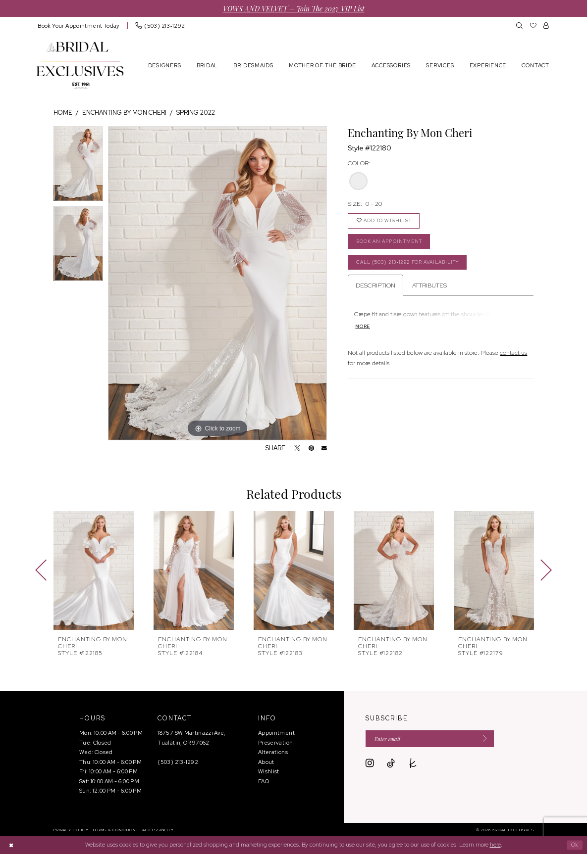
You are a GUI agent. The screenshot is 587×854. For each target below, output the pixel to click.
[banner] (80, 65)
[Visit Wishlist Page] (533, 25)
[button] (546, 25)
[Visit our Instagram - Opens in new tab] (370, 764)
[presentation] (93, 570)
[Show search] (519, 25)
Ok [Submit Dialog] (574, 845)
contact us (513, 356)
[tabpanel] (78, 166)
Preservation (275, 742)
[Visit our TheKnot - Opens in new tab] (413, 764)
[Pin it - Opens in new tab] (311, 448)
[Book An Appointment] (79, 25)
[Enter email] (433, 739)
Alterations (273, 752)
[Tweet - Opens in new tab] (297, 448)
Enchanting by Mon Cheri (124, 112)
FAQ (263, 781)
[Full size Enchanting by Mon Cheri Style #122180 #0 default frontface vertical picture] (217, 283)
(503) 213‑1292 (178, 762)
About (266, 762)
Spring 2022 (195, 112)
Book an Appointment (393, 243)
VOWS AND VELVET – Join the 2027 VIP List (294, 8)
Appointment (276, 732)
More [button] (363, 330)
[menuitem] (79, 25)
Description (375, 289)
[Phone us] (160, 25)
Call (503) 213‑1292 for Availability (413, 265)
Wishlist (268, 771)
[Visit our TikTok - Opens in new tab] (391, 764)
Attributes (429, 289)
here (495, 845)
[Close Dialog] (11, 845)
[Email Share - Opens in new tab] (324, 448)
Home (62, 112)
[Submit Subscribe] (489, 739)
